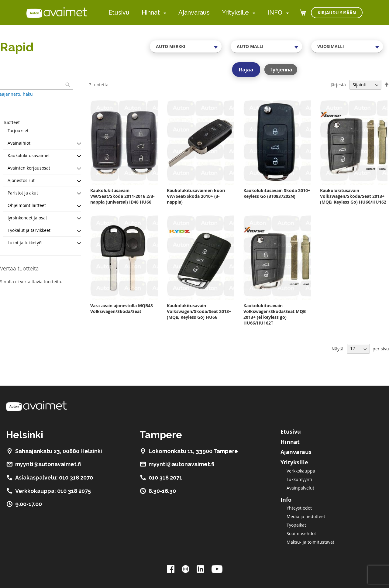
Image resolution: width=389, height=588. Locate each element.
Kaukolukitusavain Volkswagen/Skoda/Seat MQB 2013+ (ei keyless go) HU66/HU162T (274, 314)
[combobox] (186, 46)
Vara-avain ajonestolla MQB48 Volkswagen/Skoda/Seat (121, 308)
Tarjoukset (18, 130)
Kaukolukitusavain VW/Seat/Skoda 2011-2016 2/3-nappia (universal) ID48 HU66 (122, 196)
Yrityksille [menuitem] (235, 12)
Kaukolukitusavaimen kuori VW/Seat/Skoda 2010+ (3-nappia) (196, 196)
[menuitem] (163, 13)
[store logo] (56, 12)
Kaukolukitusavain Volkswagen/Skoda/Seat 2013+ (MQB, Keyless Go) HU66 (199, 311)
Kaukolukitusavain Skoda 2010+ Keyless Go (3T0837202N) (276, 193)
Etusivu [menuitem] (118, 12)
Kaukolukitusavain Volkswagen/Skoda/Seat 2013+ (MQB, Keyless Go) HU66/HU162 (353, 196)
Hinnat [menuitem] (151, 12)
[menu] (198, 12)
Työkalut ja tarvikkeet (29, 230)
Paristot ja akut (23, 193)
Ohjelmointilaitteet (27, 205)
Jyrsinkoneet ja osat (27, 218)
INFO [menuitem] (274, 12)
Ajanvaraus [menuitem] (194, 12)
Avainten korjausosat (29, 168)
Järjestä (338, 85)
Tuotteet (11, 122)
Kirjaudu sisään (337, 12)
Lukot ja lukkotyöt (25, 243)
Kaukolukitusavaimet (29, 155)
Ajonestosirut (21, 180)
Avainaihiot (19, 143)
